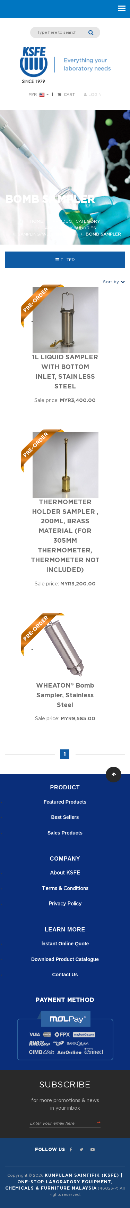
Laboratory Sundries (69, 228)
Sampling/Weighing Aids (47, 234)
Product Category (76, 221)
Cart (69, 95)
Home (36, 221)
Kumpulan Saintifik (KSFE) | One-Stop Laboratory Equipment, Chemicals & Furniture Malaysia (64, 1181)
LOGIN (93, 95)
